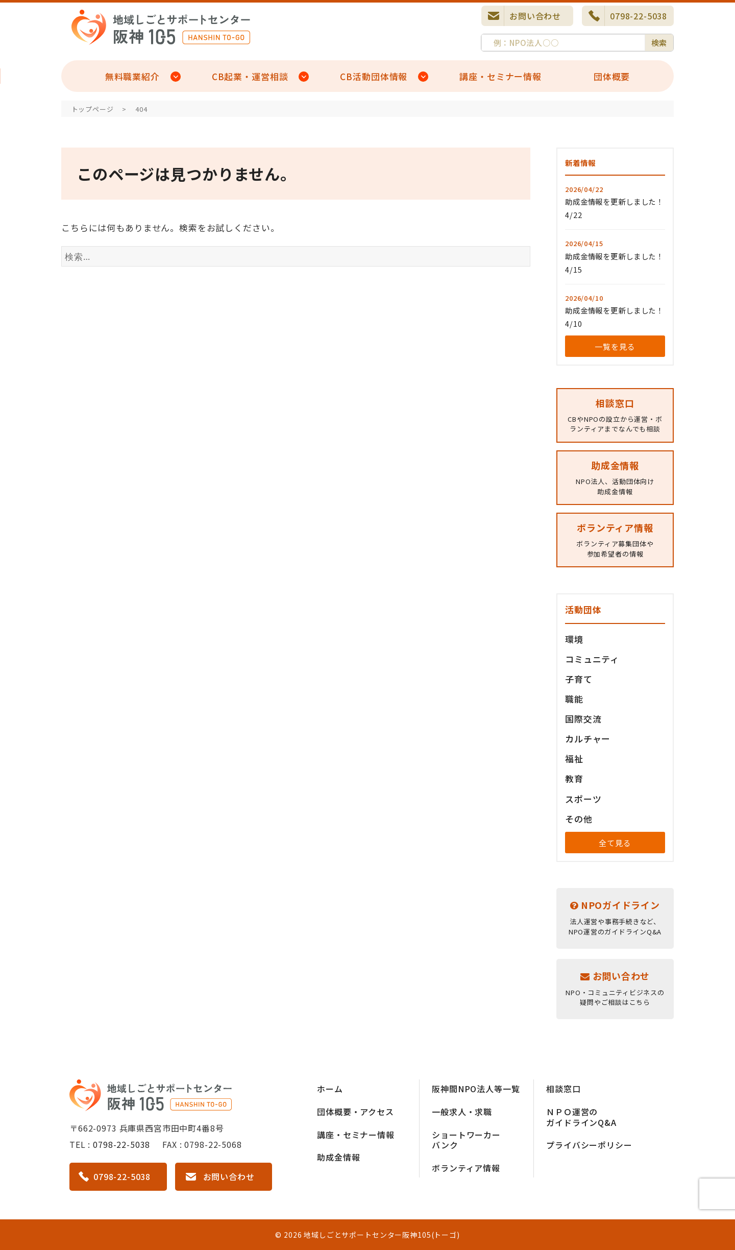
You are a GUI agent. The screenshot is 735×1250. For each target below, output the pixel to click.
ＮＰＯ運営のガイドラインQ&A (581, 1116)
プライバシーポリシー (589, 1145)
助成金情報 (338, 1157)
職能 (574, 698)
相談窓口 (563, 1089)
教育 (574, 778)
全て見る (615, 842)
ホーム (330, 1089)
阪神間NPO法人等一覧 (476, 1089)
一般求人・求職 (462, 1111)
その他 (579, 818)
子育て (579, 678)
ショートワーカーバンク (466, 1139)
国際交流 (583, 718)
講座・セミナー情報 (500, 76)
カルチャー (587, 738)
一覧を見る (615, 346)
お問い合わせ (535, 16)
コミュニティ (592, 659)
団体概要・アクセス (355, 1111)
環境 (574, 639)
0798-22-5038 (638, 16)
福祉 (574, 758)
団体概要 (612, 76)
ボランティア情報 (466, 1168)
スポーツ (583, 798)
